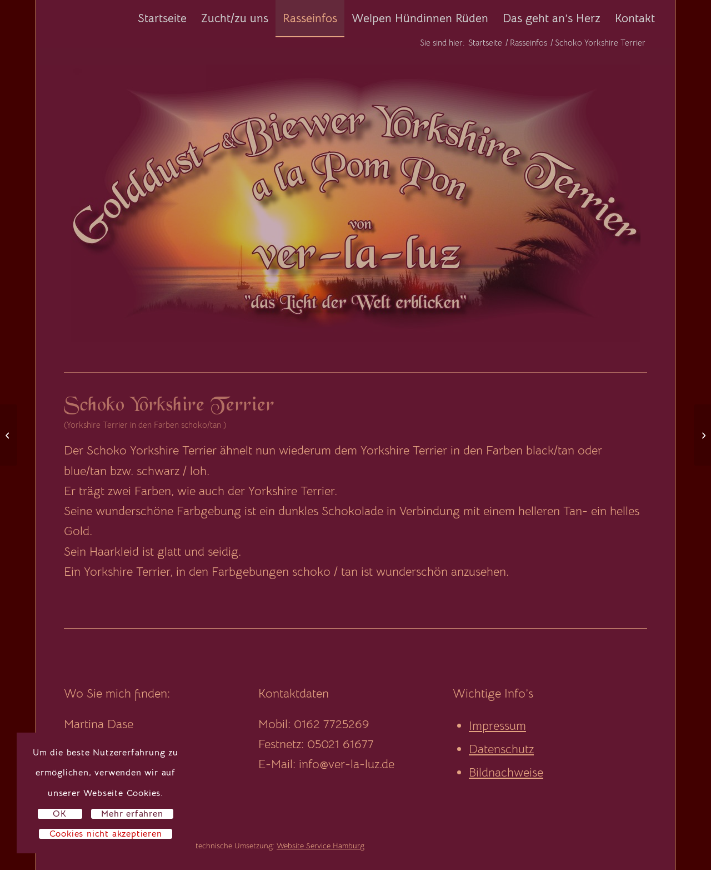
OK (60, 814)
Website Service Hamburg (320, 846)
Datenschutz (501, 749)
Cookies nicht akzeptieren (105, 834)
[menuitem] (162, 18)
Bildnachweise (506, 772)
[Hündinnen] (702, 435)
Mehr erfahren (132, 814)
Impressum (497, 725)
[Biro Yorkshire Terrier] (8, 435)
